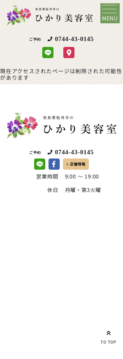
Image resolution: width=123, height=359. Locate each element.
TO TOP (108, 336)
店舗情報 (77, 164)
